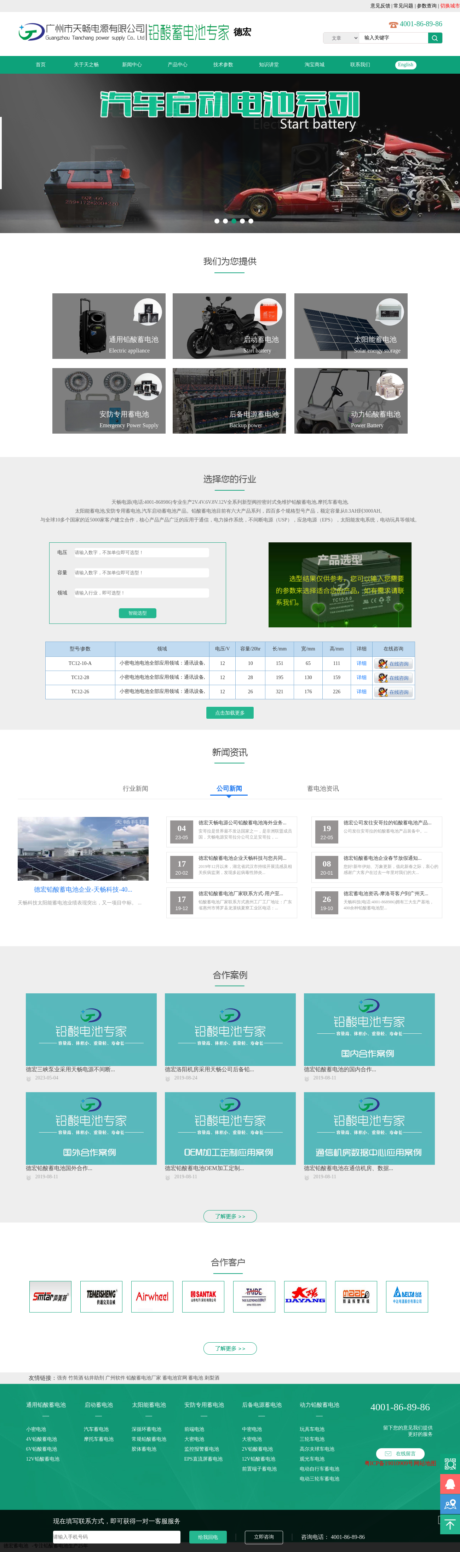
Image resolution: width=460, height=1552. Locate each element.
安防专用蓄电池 (123, 511)
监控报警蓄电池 (201, 1449)
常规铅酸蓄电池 (149, 1439)
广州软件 (115, 1378)
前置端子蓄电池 (259, 1469)
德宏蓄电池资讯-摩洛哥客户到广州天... (386, 893)
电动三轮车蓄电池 (319, 1479)
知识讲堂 (269, 64)
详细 (362, 663)
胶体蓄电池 (144, 1449)
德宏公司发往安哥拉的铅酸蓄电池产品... (388, 822)
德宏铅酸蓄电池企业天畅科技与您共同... (243, 858)
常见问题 (403, 6)
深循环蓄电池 (146, 1429)
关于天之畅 (86, 64)
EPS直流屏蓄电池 (203, 1459)
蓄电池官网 (174, 1378)
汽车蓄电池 (96, 1429)
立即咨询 (264, 1537)
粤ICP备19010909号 (389, 1463)
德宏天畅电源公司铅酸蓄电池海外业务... (243, 822)
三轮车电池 (312, 1439)
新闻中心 (132, 64)
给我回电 (208, 1537)
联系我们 (360, 64)
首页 (41, 64)
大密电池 (194, 1439)
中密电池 (252, 1429)
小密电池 (36, 1429)
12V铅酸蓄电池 (42, 1459)
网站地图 (425, 1463)
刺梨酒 (212, 1378)
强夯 (62, 1378)
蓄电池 (195, 1378)
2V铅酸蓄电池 (257, 1449)
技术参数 (223, 64)
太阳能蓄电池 (90, 511)
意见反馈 (380, 6)
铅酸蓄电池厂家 (143, 1378)
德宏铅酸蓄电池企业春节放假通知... (383, 858)
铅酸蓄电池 (304, 502)
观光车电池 (312, 1459)
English (405, 64)
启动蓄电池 (99, 1405)
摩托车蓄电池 (99, 1439)
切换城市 (450, 6)
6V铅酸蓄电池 (41, 1449)
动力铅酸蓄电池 (319, 1405)
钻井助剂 (94, 1378)
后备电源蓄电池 (262, 1405)
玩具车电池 (312, 1429)
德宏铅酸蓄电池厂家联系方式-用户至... (241, 893)
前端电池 (194, 1429)
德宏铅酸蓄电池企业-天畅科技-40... (83, 889)
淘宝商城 (314, 64)
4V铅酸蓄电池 (41, 1439)
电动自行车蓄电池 (319, 1469)
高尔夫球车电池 (317, 1449)
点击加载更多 (230, 713)
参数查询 (427, 6)
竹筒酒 (75, 1378)
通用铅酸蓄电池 (46, 1405)
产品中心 (178, 64)
